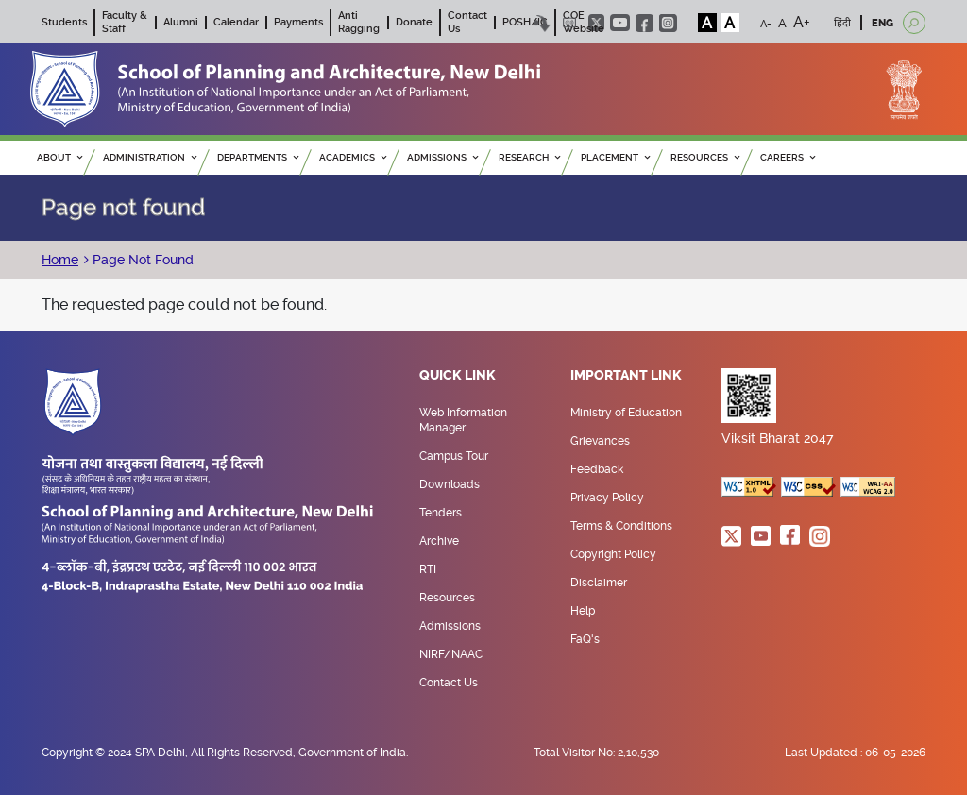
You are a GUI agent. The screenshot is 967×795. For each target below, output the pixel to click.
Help (582, 610)
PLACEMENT (615, 157)
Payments (298, 22)
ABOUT (59, 157)
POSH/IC (525, 22)
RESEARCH (529, 157)
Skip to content (542, 23)
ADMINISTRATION (149, 157)
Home (60, 259)
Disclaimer (598, 582)
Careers (787, 157)
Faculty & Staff (124, 22)
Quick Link (457, 375)
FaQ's (585, 639)
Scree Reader (570, 23)
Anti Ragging (359, 22)
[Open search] (914, 22)
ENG (882, 23)
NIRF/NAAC (451, 654)
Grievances (600, 441)
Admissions (450, 626)
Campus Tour (453, 456)
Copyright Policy (613, 554)
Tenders (440, 512)
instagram (668, 23)
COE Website (583, 22)
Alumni (180, 22)
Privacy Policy (607, 497)
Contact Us (448, 682)
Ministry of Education (626, 412)
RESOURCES (704, 157)
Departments (257, 157)
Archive (439, 541)
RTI (427, 569)
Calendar (236, 22)
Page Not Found (141, 259)
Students (64, 22)
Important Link (626, 375)
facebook (644, 23)
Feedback (596, 469)
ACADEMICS (352, 157)
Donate (414, 22)
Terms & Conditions (621, 526)
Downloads (449, 484)
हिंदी (842, 23)
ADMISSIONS (442, 157)
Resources (447, 597)
